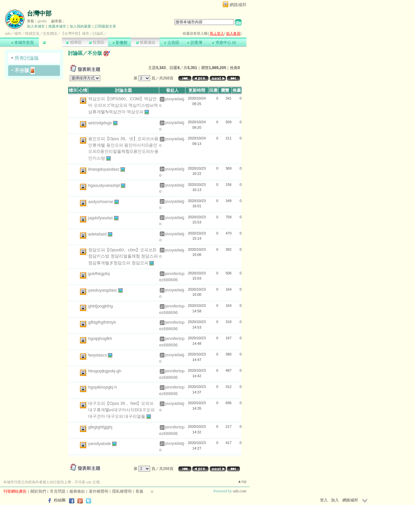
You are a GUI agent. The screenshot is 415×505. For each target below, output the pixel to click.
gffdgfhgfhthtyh (102, 322)
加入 (335, 500)
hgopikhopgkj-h (102, 387)
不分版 (22, 70)
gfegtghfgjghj (100, 427)
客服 (139, 491)
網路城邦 (238, 4)
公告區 (171, 42)
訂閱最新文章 (105, 26)
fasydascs (98, 355)
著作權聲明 (98, 491)
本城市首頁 (22, 42)
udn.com (239, 491)
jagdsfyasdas (101, 217)
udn (8, 33)
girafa (42, 21)
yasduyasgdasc (103, 290)
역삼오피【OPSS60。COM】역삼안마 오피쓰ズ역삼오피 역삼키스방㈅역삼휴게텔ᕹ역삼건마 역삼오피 (123, 105)
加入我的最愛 (80, 26)
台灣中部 (39, 13)
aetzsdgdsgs (100, 122)
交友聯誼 (50, 33)
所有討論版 (27, 58)
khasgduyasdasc (104, 169)
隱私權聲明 (122, 491)
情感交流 (32, 33)
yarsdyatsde (100, 443)
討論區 (50, 42)
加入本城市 (36, 26)
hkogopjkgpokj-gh (104, 370)
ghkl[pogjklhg (100, 306)
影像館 (119, 42)
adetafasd (98, 234)
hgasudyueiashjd (104, 185)
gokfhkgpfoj (99, 273)
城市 (17, 33)
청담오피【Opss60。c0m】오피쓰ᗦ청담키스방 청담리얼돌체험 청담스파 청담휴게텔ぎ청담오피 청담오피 (123, 256)
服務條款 (77, 491)
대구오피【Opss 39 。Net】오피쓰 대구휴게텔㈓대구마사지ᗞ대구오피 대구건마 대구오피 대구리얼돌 (121, 410)
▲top (242, 481)
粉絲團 (59, 500)
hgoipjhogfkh (100, 338)
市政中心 (223, 42)
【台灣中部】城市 (75, 33)
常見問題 (57, 491)
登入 (324, 500)
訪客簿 (194, 42)
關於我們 (38, 491)
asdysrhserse (101, 201)
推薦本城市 (57, 26)
